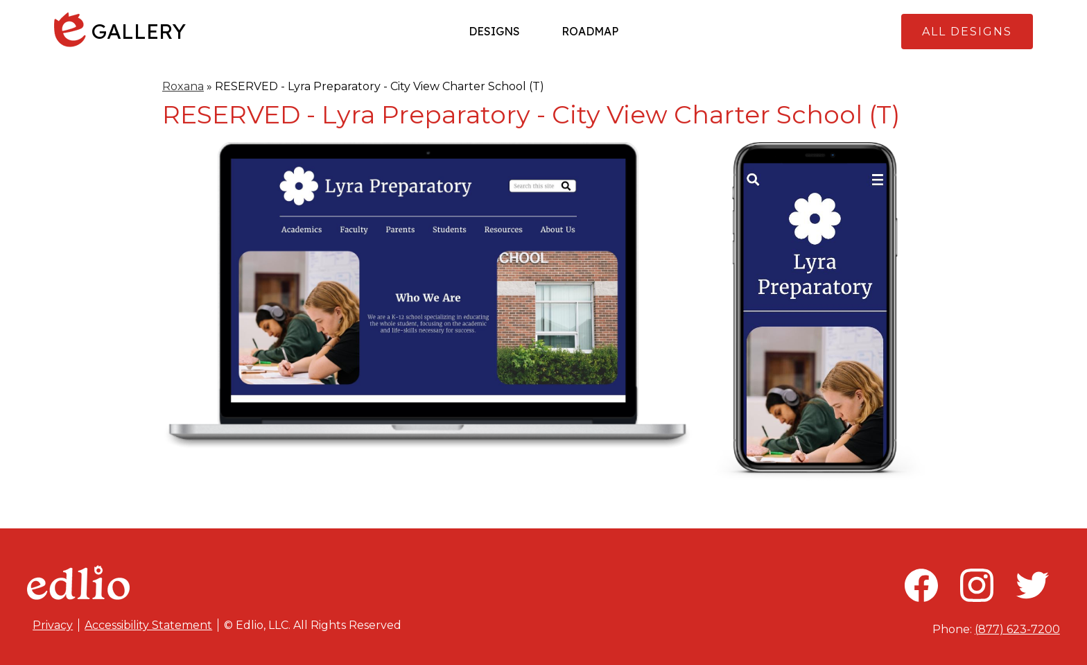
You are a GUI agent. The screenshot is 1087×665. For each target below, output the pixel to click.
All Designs (967, 31)
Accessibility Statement (148, 625)
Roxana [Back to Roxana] (183, 86)
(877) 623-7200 (1017, 629)
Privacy (53, 625)
